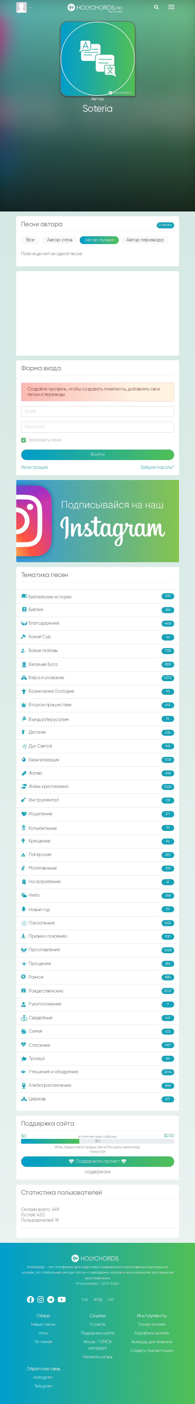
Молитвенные (97, 869)
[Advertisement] (97, 163)
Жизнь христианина (97, 787)
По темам (43, 1342)
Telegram (43, 1386)
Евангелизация (97, 760)
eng (98, 1299)
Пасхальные (97, 923)
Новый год (97, 909)
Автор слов (59, 240)
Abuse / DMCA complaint (97, 1345)
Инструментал (97, 801)
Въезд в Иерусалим (97, 719)
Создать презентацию (151, 1351)
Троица (97, 1059)
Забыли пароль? (157, 467)
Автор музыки (99, 240)
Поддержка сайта (98, 1333)
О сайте (97, 1324)
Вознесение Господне (97, 692)
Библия (97, 610)
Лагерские (97, 855)
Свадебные (97, 1018)
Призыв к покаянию (97, 937)
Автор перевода (144, 240)
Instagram (43, 1377)
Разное (97, 977)
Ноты (43, 1333)
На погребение (97, 882)
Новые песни (43, 1324)
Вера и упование (97, 678)
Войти (98, 454)
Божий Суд (97, 637)
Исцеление (97, 814)
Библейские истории (97, 596)
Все (30, 240)
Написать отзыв (97, 1357)
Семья (97, 1032)
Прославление (97, 950)
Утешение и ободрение (97, 1072)
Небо (97, 896)
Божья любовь (97, 651)
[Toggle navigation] (171, 7)
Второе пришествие (97, 705)
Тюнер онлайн (152, 1324)
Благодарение (97, 624)
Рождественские (97, 991)
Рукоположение (97, 1004)
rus (85, 1299)
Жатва (97, 773)
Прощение (97, 964)
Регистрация (34, 467)
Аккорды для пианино (151, 1342)
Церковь (97, 1099)
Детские (97, 733)
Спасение (97, 1045)
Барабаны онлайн (151, 1333)
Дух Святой (97, 746)
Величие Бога (97, 665)
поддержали (97, 1172)
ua (110, 1299)
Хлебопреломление (97, 1086)
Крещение (97, 841)
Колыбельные (97, 828)
